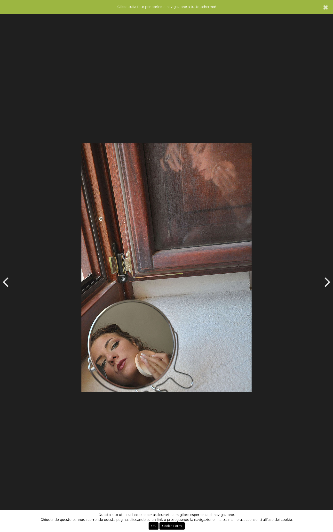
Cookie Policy (172, 525)
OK (153, 525)
